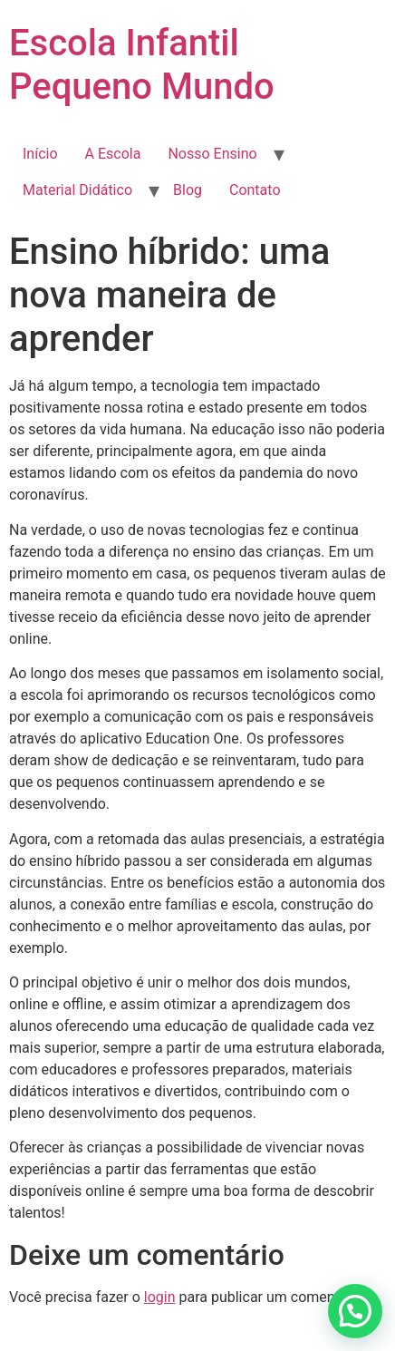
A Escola (113, 153)
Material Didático (77, 190)
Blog (187, 190)
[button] (355, 1311)
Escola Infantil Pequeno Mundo (142, 65)
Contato (255, 190)
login (160, 1297)
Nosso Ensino (212, 153)
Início (40, 153)
